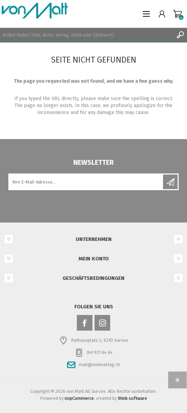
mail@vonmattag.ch (99, 364)
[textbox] (86, 35)
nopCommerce (79, 398)
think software (132, 398)
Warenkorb (177, 14)
